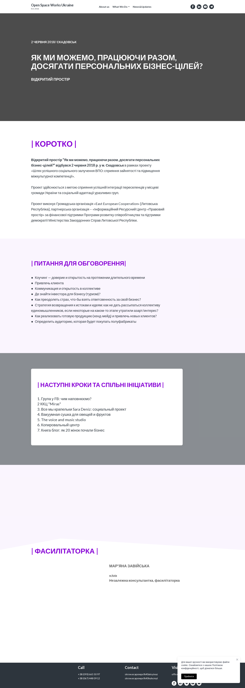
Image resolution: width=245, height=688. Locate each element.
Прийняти (189, 676)
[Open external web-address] (52, 5)
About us (104, 6)
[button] (192, 6)
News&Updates (142, 6)
